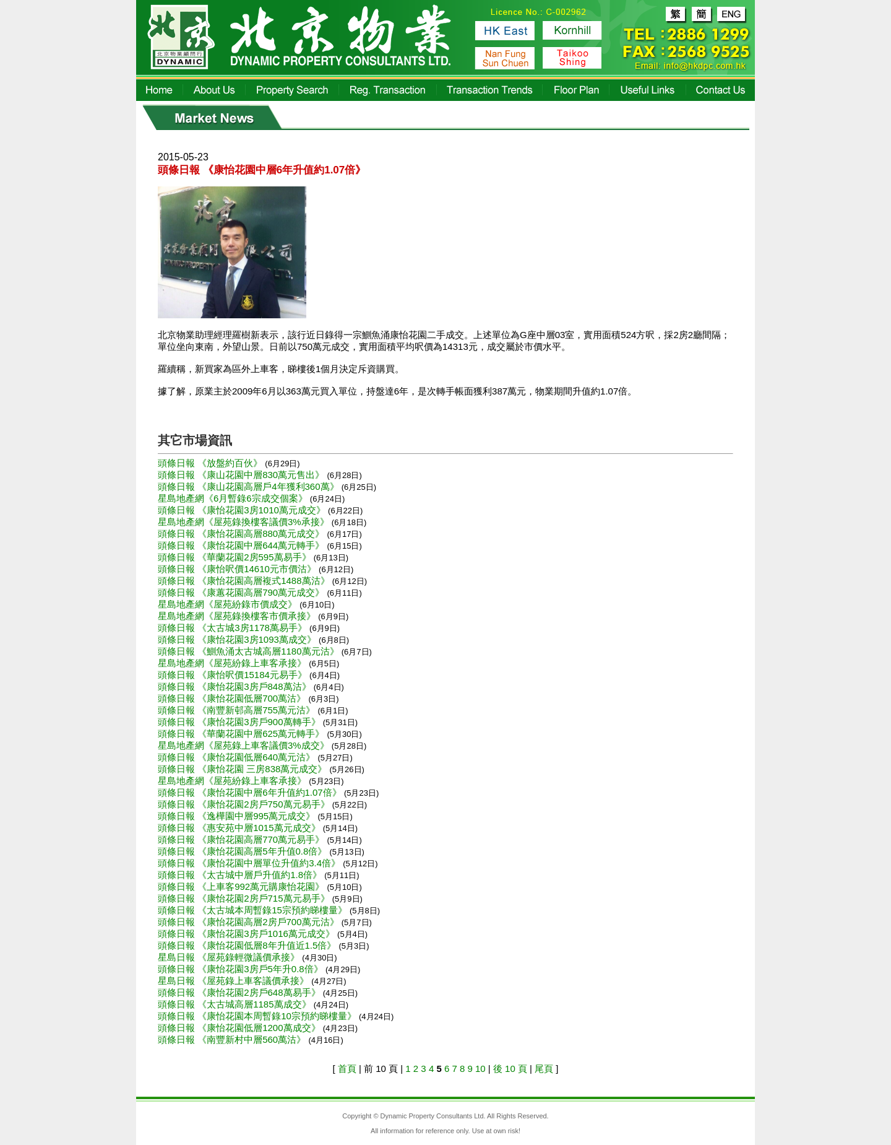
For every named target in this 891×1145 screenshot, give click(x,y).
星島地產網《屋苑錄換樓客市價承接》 (238, 616)
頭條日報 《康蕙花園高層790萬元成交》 (242, 592)
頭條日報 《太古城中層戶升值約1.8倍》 (241, 874)
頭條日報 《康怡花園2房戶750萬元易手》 (245, 804)
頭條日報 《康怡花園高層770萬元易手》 (242, 839)
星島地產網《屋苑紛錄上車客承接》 (233, 663)
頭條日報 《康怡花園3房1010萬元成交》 (243, 510)
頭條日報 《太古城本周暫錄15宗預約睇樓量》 (254, 910)
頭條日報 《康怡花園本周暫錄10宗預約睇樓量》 (258, 1016)
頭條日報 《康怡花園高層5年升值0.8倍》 (244, 851)
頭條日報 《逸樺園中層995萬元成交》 (237, 816)
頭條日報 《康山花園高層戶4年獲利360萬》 (250, 486)
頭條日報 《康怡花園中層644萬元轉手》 (242, 545)
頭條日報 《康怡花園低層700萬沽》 (233, 698)
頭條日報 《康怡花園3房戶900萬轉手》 (240, 721)
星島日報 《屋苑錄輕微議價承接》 (230, 957)
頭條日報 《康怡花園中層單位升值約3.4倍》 (250, 863)
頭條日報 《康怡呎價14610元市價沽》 (238, 569)
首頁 (347, 1068)
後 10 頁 (510, 1068)
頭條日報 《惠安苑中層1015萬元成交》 (240, 827)
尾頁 (544, 1068)
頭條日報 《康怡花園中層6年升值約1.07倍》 (251, 792)
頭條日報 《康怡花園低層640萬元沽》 (237, 757)
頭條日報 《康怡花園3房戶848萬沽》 (236, 686)
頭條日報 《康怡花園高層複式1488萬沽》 (245, 580)
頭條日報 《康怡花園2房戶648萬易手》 (240, 992)
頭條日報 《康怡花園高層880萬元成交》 (242, 533)
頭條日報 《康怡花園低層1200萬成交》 (240, 1027)
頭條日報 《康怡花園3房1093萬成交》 (238, 639)
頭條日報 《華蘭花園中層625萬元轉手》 (242, 733)
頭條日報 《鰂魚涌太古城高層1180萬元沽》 (250, 651)
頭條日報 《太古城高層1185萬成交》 (236, 1004)
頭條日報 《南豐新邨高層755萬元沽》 (237, 710)
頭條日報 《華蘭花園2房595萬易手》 (236, 557)
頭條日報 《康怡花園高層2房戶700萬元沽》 (250, 921)
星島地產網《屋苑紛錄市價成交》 (228, 604)
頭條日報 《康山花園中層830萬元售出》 (242, 474)
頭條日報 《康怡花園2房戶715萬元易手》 (245, 898)
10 (480, 1068)
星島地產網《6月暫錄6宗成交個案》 (234, 498)
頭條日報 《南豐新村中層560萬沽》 (233, 1039)
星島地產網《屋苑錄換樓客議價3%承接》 (245, 521)
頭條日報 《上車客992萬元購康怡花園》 (242, 886)
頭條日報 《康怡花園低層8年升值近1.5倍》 (248, 945)
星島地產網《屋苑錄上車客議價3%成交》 (245, 745)
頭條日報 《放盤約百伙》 (211, 463)
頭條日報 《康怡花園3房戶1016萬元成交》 (247, 933)
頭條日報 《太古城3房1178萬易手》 (233, 627)
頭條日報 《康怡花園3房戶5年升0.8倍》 (241, 969)
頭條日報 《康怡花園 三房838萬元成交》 (244, 769)
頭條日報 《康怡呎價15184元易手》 (233, 674)
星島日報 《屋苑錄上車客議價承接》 (234, 980)
